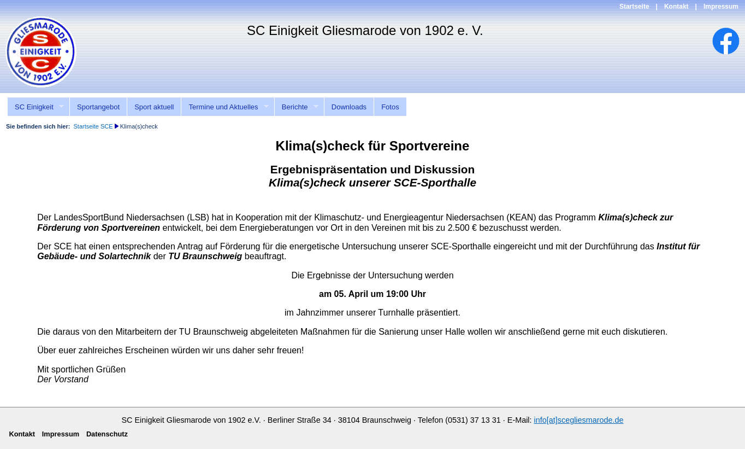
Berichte (296, 107)
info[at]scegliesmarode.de (579, 420)
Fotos (390, 107)
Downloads (349, 107)
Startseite (634, 6)
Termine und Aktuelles (225, 107)
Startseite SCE (93, 126)
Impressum (720, 6)
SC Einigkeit (35, 107)
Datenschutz (107, 434)
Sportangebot (98, 107)
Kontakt (676, 6)
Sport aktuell (154, 107)
